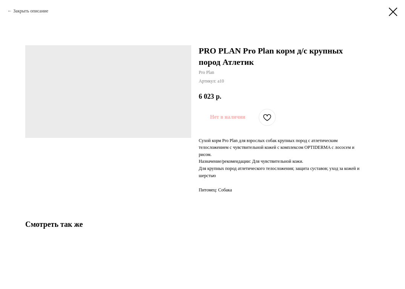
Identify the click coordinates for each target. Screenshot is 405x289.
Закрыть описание (30, 11)
